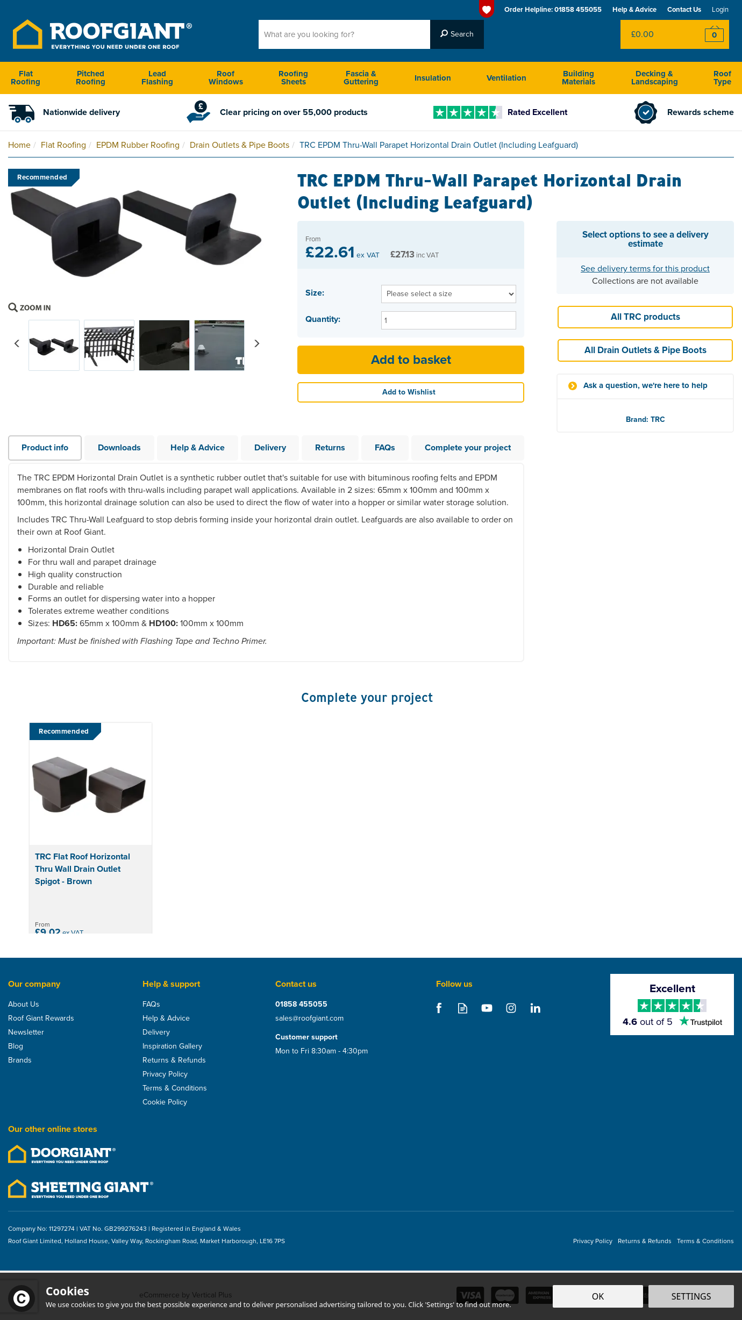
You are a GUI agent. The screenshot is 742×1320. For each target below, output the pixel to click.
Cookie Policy (164, 1102)
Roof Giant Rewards (41, 1018)
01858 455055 (301, 1004)
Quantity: (322, 319)
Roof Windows (226, 78)
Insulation (433, 78)
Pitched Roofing (90, 78)
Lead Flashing (157, 78)
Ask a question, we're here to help (645, 385)
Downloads (119, 447)
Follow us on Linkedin (535, 1008)
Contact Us (684, 9)
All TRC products (645, 317)
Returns (330, 447)
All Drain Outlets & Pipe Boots (645, 350)
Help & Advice (197, 447)
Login (720, 9)
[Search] (344, 34)
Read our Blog (462, 1008)
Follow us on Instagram (511, 1008)
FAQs (385, 447)
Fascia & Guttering (361, 78)
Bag (653, 34)
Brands (20, 1060)
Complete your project (468, 447)
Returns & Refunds (174, 1060)
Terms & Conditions (174, 1088)
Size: (314, 293)
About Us (23, 1004)
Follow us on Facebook (438, 1008)
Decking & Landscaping (654, 78)
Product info (45, 447)
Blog (15, 1046)
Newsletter (26, 1032)
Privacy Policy (165, 1074)
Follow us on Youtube (487, 1008)
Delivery (270, 447)
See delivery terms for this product (645, 268)
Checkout (707, 34)
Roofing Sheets (293, 78)
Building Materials (578, 78)
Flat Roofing (25, 78)
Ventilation (506, 78)
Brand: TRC (645, 419)
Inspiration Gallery (172, 1046)
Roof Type (722, 78)
